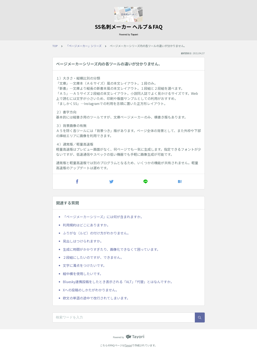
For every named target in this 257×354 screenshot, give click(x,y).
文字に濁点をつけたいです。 (84, 265)
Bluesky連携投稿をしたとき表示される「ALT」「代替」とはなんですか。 (118, 281)
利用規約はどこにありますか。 (86, 224)
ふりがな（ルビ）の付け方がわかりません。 (97, 233)
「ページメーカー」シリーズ (84, 46)
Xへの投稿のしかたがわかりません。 (91, 289)
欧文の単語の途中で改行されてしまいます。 (96, 297)
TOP (55, 46)
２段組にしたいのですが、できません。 (93, 257)
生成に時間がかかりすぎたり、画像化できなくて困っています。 (111, 249)
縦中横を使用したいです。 (83, 273)
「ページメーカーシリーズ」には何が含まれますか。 (103, 216)
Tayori (128, 345)
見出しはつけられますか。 (83, 241)
